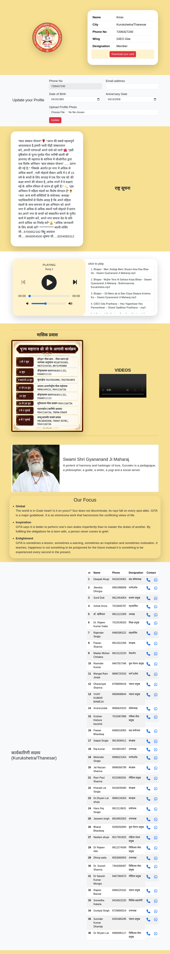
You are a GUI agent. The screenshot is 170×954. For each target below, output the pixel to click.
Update (55, 120)
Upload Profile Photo (63, 107)
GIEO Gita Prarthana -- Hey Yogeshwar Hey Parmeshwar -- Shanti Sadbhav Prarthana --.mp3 (118, 305)
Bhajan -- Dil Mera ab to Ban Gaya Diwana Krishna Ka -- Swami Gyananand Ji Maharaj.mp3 (120, 295)
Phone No (55, 81)
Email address (115, 81)
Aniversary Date (116, 94)
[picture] (104, 112)
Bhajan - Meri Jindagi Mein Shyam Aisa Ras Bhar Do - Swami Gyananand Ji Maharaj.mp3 (120, 271)
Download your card (123, 54)
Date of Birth (57, 94)
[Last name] (132, 86)
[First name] (75, 86)
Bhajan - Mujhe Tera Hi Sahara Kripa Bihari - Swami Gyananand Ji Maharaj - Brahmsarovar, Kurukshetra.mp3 (121, 283)
